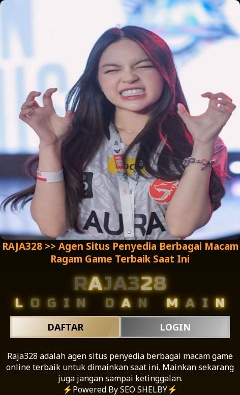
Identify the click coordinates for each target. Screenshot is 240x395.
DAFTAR (65, 327)
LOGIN (175, 327)
